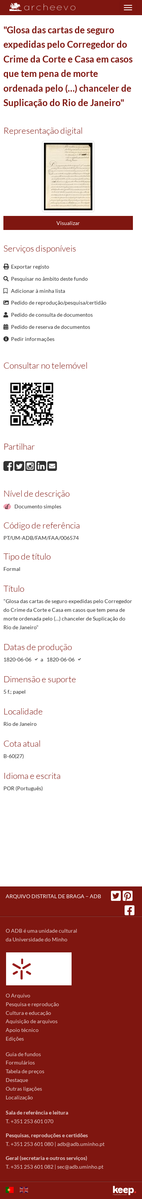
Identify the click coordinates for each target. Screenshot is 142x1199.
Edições (15, 1038)
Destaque (17, 1080)
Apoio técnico (22, 1030)
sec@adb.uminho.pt (80, 1166)
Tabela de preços (25, 1071)
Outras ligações (24, 1088)
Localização (19, 1097)
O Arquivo (18, 995)
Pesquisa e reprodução (32, 1004)
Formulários (20, 1062)
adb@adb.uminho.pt (81, 1144)
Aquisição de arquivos (32, 1021)
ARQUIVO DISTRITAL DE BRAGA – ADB (53, 896)
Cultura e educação (28, 1013)
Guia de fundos (23, 1054)
